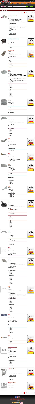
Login (33, 0)
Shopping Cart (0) (23, 1)
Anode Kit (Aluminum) (11, 368)
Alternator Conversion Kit (12, 15)
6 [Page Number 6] (27, 12)
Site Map (17, 399)
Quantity (29, 18)
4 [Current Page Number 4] (24, 12)
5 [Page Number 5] (26, 12)
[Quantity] (32, 18)
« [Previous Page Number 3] (18, 12)
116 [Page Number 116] (32, 12)
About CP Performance (13, 398)
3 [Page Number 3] (23, 12)
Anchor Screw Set (11, 50)
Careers (11, 399)
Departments (22, 3)
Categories (17, 3)
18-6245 (11, 209)
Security (24, 399)
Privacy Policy (20, 399)
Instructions (14, 399)
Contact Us (28, 1)
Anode (9, 70)
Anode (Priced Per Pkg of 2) (12, 347)
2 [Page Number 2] (21, 12)
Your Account (32, 1)
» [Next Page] (34, 12)
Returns (18, 398)
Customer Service (28, 3)
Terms (20, 398)
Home (13, 3)
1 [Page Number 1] (20, 12)
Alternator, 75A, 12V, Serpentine (13, 38)
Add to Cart (31, 19)
